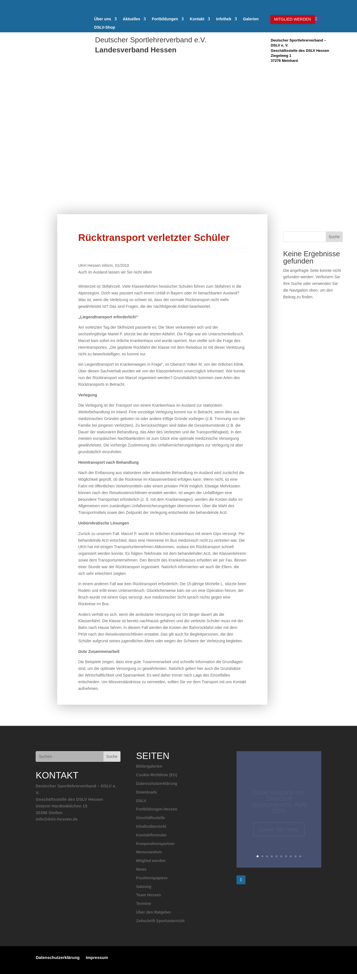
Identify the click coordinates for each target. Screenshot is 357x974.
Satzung (143, 886)
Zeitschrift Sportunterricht (160, 921)
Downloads (146, 792)
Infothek (223, 19)
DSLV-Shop (104, 27)
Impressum (97, 957)
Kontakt (197, 19)
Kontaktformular (151, 835)
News (141, 869)
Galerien (251, 19)
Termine (143, 903)
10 (300, 856)
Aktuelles (131, 19)
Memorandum (149, 852)
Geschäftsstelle (150, 818)
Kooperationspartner (155, 843)
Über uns (102, 19)
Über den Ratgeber (153, 912)
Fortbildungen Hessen (156, 809)
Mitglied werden (151, 860)
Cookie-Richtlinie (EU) (156, 775)
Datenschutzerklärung (156, 783)
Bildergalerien (149, 766)
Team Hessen (148, 895)
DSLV (141, 801)
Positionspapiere (152, 878)
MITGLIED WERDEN (292, 19)
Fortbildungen (165, 19)
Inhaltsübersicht (151, 826)
